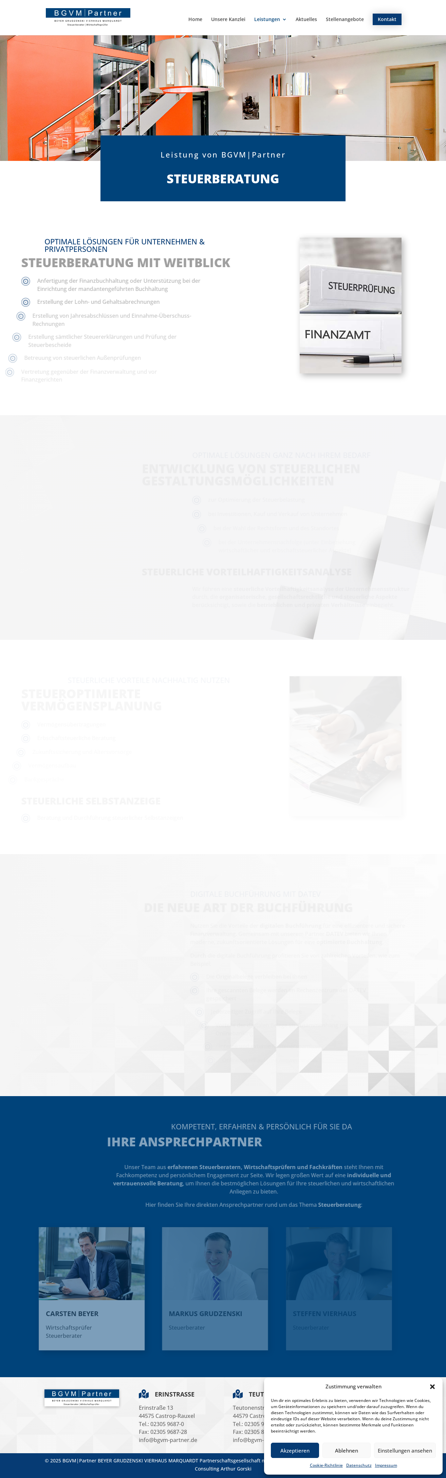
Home (195, 19)
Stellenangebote (345, 19)
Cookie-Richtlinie (326, 1465)
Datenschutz (359, 1465)
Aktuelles (306, 19)
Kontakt (387, 19)
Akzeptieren (295, 1450)
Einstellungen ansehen (405, 1450)
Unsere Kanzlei (228, 19)
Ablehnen (346, 1450)
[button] (432, 1386)
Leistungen (267, 19)
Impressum (386, 1465)
